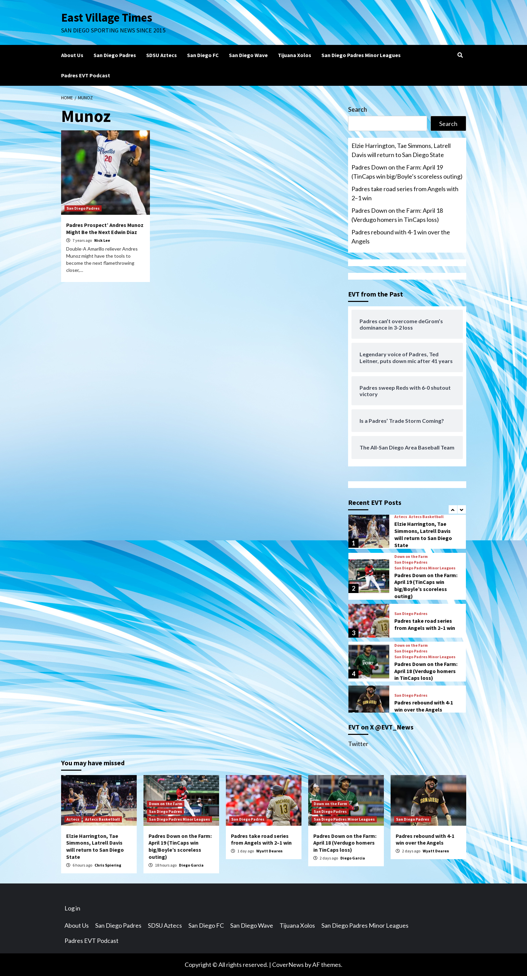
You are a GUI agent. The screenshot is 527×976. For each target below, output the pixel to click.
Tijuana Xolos (294, 55)
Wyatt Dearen (269, 850)
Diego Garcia (191, 865)
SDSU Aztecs (161, 55)
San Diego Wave (248, 55)
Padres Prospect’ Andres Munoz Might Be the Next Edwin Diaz (104, 228)
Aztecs (400, 517)
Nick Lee (102, 240)
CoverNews (288, 964)
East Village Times (107, 17)
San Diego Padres (115, 55)
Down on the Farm (411, 557)
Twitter (358, 743)
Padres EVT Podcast (85, 75)
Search (357, 109)
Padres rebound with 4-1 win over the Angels (400, 236)
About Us (72, 55)
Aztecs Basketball (426, 517)
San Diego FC (203, 55)
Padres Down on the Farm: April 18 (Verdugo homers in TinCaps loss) (397, 215)
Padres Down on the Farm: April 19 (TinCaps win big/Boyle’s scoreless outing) (407, 171)
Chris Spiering (108, 865)
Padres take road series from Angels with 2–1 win (404, 193)
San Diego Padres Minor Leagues (361, 55)
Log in (72, 908)
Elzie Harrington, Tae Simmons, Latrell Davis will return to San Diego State (401, 150)
